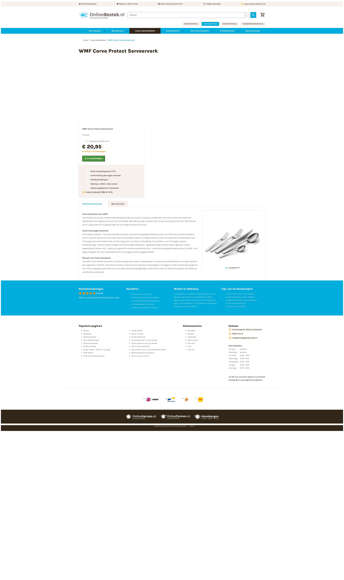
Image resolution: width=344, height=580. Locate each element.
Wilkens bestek (89, 346)
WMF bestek (88, 353)
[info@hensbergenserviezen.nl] (243, 337)
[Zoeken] (186, 15)
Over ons (191, 343)
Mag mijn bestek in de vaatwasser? (242, 300)
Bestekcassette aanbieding (142, 353)
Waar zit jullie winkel (140, 356)
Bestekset (87, 334)
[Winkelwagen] (262, 15)
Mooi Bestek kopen (91, 340)
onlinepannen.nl (191, 24)
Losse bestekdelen (98, 40)
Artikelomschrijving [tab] (92, 204)
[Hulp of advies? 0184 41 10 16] (253, 4)
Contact (191, 349)
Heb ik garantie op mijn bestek (144, 343)
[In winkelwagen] (93, 158)
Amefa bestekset (138, 337)
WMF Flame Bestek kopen (94, 356)
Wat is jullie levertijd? (237, 303)
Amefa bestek (137, 330)
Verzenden (192, 337)
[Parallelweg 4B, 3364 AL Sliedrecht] (245, 329)
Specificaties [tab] (118, 204)
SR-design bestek (90, 343)
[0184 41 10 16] (236, 333)
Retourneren (193, 340)
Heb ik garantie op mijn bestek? (241, 297)
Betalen (191, 334)
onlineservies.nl (230, 24)
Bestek (86, 330)
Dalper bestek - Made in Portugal (96, 349)
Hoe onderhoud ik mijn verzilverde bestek (148, 349)
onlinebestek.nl (210, 24)
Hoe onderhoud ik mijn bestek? (241, 294)
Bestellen (191, 330)
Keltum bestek (137, 334)
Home (85, 40)
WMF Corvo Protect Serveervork (121, 40)
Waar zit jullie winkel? (237, 306)
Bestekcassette (89, 337)
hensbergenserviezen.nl (252, 24)
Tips (189, 346)
